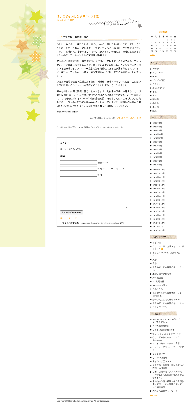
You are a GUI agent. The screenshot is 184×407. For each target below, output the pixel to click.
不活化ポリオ (158, 88)
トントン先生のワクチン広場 (166, 343)
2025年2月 (157, 161)
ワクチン (156, 84)
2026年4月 (157, 123)
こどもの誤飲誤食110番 (163, 330)
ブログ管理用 (158, 354)
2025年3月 (157, 157)
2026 (154, 169)
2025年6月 (157, 146)
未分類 (155, 107)
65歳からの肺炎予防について (71, 127)
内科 (154, 95)
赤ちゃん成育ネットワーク (165, 391)
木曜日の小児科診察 (161, 274)
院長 (154, 111)
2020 (154, 192)
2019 (154, 196)
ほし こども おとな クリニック (166, 333)
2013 (154, 219)
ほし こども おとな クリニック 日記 (78, 16)
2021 (154, 188)
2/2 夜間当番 (158, 281)
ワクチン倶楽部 (159, 357)
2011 (154, 226)
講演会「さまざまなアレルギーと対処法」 (102, 127)
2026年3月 (157, 127)
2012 (154, 223)
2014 (154, 215)
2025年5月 (157, 149)
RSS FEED (154, 395)
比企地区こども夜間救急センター (168, 303)
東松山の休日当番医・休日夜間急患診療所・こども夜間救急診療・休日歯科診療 (168, 384)
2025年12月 (157, 134)
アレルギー (122, 117)
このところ (157, 289)
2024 (154, 177)
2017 (154, 204)
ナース (155, 76)
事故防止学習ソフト (161, 361)
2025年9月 (157, 142)
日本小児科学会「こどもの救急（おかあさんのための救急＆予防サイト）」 (168, 375)
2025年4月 (157, 153)
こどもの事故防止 (160, 326)
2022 (154, 185)
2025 (154, 173)
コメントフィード (68, 223)
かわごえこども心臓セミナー (166, 299)
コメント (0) (136, 117)
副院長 (155, 99)
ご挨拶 (155, 69)
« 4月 (152, 55)
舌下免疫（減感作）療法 (75, 37)
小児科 (155, 103)
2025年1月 (157, 165)
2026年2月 (157, 130)
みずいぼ (156, 242)
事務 (154, 92)
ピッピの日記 (158, 80)
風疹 (154, 259)
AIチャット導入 (159, 285)
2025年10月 (157, 138)
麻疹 (154, 263)
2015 (154, 211)
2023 (154, 181)
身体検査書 (157, 278)
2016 (154, 207)
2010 (154, 230)
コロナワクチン (159, 307)
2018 (154, 200)
